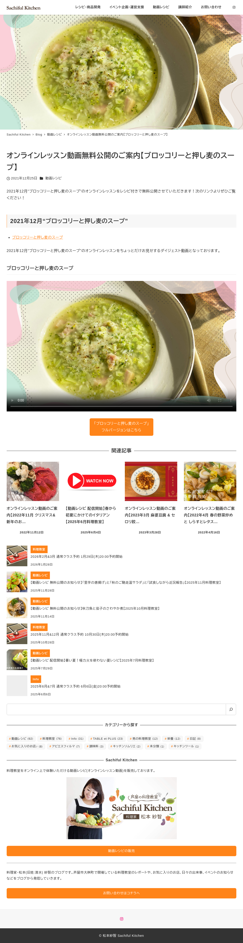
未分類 (157, 746)
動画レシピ (53, 178)
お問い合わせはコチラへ (121, 893)
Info (77, 738)
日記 (195, 738)
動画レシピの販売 (121, 851)
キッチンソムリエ (127, 746)
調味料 (96, 746)
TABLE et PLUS (108, 738)
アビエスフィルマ (66, 746)
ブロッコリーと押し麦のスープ (37, 237)
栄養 (173, 738)
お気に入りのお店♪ (27, 746)
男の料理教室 (145, 738)
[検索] (231, 709)
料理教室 (52, 738)
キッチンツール (186, 746)
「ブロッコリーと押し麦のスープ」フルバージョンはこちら (121, 427)
